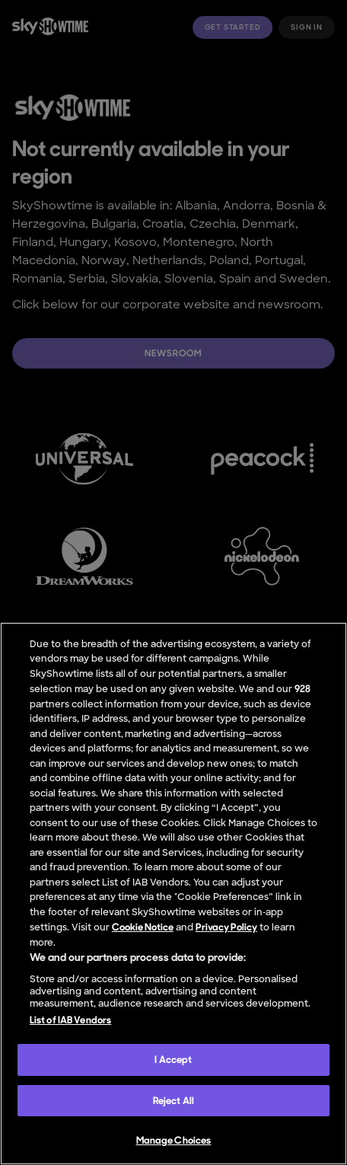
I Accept (173, 1059)
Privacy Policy (226, 927)
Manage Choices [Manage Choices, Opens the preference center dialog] (174, 1140)
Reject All (173, 1100)
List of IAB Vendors (70, 1019)
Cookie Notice (143, 927)
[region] (173, 893)
